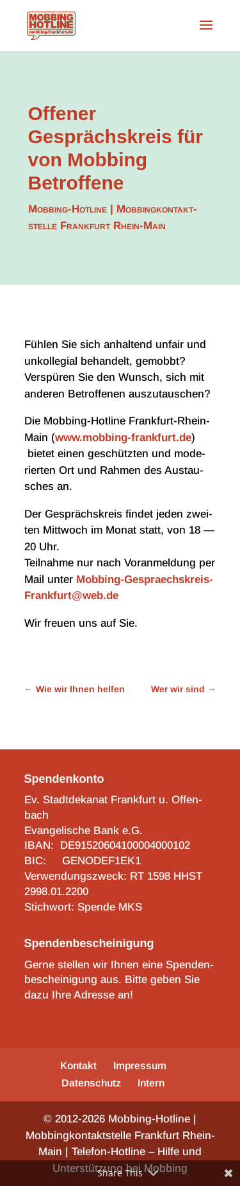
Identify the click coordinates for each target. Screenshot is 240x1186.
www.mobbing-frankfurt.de (123, 438)
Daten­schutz (91, 1082)
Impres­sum (139, 1065)
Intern (151, 1082)
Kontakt (78, 1065)
